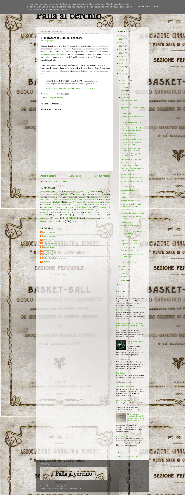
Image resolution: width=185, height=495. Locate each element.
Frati (49, 202)
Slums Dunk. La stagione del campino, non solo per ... (131, 164)
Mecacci (60, 207)
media (70, 207)
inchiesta (98, 202)
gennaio (124, 280)
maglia (98, 204)
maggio (124, 266)
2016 (121, 70)
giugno (124, 98)
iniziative (46, 204)
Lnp (72, 204)
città (41, 197)
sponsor (104, 215)
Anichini (58, 192)
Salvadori (44, 215)
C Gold (66, 194)
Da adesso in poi (127, 104)
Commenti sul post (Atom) (57, 181)
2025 (121, 39)
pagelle (79, 210)
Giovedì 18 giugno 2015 (84, 88)
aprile (123, 270)
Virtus (60, 221)
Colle (60, 197)
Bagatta (42, 194)
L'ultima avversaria (127, 187)
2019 (121, 60)
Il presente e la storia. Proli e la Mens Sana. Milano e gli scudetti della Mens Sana (130, 325)
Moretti (65, 210)
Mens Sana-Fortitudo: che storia (132, 213)
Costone (94, 197)
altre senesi (45, 191)
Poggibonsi (66, 212)
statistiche (44, 218)
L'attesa (123, 194)
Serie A (57, 215)
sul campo (60, 98)
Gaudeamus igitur (127, 222)
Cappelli (87, 194)
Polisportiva (78, 212)
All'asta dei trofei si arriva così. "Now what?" (132, 255)
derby (81, 199)
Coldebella (52, 197)
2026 (121, 36)
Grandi (78, 202)
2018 (121, 63)
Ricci (98, 212)
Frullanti (56, 202)
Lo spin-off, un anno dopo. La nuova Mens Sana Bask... (131, 129)
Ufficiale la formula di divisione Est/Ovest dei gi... (132, 123)
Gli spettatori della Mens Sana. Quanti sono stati (132, 144)
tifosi (103, 218)
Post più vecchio (102, 175)
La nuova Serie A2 (127, 174)
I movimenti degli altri (129, 101)
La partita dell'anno (127, 190)
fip (107, 199)
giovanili (69, 202)
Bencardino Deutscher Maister (131, 139)
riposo (106, 212)
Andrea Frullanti (49, 232)
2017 (121, 67)
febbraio (124, 277)
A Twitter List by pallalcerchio (127, 456)
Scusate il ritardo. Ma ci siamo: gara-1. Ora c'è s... (132, 261)
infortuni (107, 202)
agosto (123, 91)
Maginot (90, 204)
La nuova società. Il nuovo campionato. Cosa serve (130, 149)
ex (95, 199)
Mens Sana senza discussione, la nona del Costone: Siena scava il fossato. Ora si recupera (135, 417)
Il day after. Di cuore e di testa (131, 177)
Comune (70, 197)
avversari (93, 191)
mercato (102, 207)
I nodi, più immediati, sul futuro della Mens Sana (132, 169)
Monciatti (54, 210)
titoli (42, 222)
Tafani (88, 218)
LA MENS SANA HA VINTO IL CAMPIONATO (132, 232)
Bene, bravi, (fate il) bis (129, 251)
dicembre (124, 77)
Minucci (43, 210)
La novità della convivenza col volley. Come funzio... (132, 118)
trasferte (50, 222)
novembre (125, 80)
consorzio (81, 197)
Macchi (81, 204)
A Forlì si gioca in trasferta (130, 200)
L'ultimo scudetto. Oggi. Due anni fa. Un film (131, 155)
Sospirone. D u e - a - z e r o (131, 244)
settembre (125, 87)
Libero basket (65, 204)
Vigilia (123, 197)
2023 (121, 46)
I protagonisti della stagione (130, 159)
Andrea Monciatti (49, 236)
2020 (121, 56)
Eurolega (89, 199)
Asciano (69, 192)
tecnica (95, 218)
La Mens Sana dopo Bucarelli (126, 400)
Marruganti (52, 98)
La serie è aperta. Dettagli (130, 240)
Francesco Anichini (50, 243)
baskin (50, 194)
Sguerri (77, 215)
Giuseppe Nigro (48, 251)
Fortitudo (43, 202)
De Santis (66, 199)
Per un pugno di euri (128, 247)
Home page (75, 175)
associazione (80, 192)
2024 (121, 43)
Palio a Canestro (103, 210)
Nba (72, 210)
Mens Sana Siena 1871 (63, 88)
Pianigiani (55, 212)
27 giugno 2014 (126, 113)
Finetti (102, 199)
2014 (121, 284)
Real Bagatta (120, 373)
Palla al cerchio (68, 16)
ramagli (89, 212)
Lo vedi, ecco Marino (124, 310)
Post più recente (48, 175)
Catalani (96, 194)
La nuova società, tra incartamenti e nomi (129, 134)
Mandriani (106, 204)
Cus (59, 199)
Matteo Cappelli (49, 254)
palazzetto (89, 210)
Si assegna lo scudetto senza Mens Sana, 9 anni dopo (131, 205)
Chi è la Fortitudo (127, 210)
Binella (56, 194)
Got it (156, 7)
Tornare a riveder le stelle (125, 387)
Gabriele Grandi (49, 247)
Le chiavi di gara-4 (127, 237)
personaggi (44, 212)
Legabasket (55, 204)
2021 (121, 53)
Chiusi (104, 194)
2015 (121, 74)
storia (57, 218)
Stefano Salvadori (49, 258)
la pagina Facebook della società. (54, 54)
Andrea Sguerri (48, 240)
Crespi (54, 199)
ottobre (124, 84)
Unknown (46, 262)
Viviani (74, 222)
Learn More (144, 7)
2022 (121, 49)
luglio (123, 94)
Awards (106, 192)
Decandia (74, 199)
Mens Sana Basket (84, 207)
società (93, 215)
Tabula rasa (120, 296)
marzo (123, 273)
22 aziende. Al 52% (123, 359)
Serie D (66, 215)
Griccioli (88, 202)
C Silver (77, 194)
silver (85, 215)
